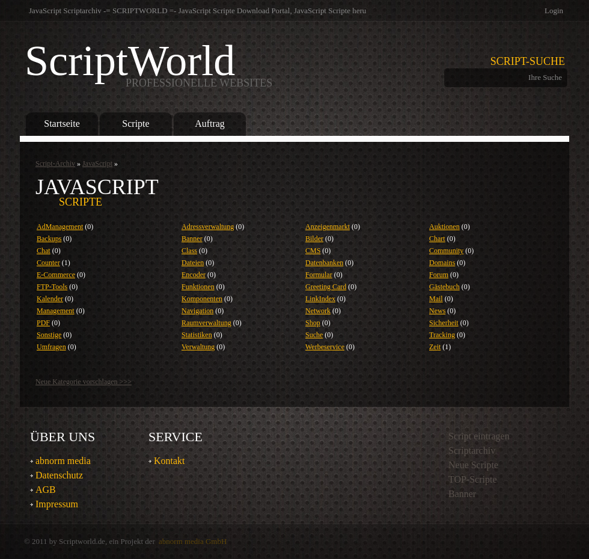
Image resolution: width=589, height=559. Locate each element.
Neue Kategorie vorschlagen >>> (83, 381)
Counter (48, 262)
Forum (438, 274)
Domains (442, 262)
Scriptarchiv (471, 450)
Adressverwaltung (208, 226)
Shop (312, 323)
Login (554, 10)
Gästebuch (444, 287)
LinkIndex (320, 299)
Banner (192, 238)
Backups (49, 238)
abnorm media (63, 461)
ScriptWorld (148, 63)
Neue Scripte (473, 465)
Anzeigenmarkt (327, 226)
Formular (318, 274)
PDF (43, 323)
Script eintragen (479, 436)
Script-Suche (527, 61)
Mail (436, 299)
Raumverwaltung (206, 323)
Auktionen (444, 226)
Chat (43, 250)
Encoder (194, 274)
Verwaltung (198, 347)
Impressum (56, 504)
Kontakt (169, 461)
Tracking (442, 335)
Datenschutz (59, 475)
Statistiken (197, 335)
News (437, 311)
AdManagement (60, 226)
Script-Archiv (55, 163)
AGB (45, 489)
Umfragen (51, 347)
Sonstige (49, 335)
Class (189, 250)
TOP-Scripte (472, 479)
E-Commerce (56, 274)
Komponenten (202, 299)
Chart (437, 238)
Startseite (61, 123)
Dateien (193, 262)
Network (318, 311)
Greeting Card (325, 287)
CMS (312, 250)
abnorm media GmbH (193, 541)
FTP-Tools (52, 287)
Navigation (197, 311)
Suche (314, 335)
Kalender (50, 299)
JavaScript (97, 163)
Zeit (435, 347)
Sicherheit (444, 323)
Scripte (135, 123)
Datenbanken (324, 262)
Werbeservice (324, 347)
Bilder (314, 238)
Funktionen (198, 287)
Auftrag (210, 123)
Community (446, 250)
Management (56, 311)
